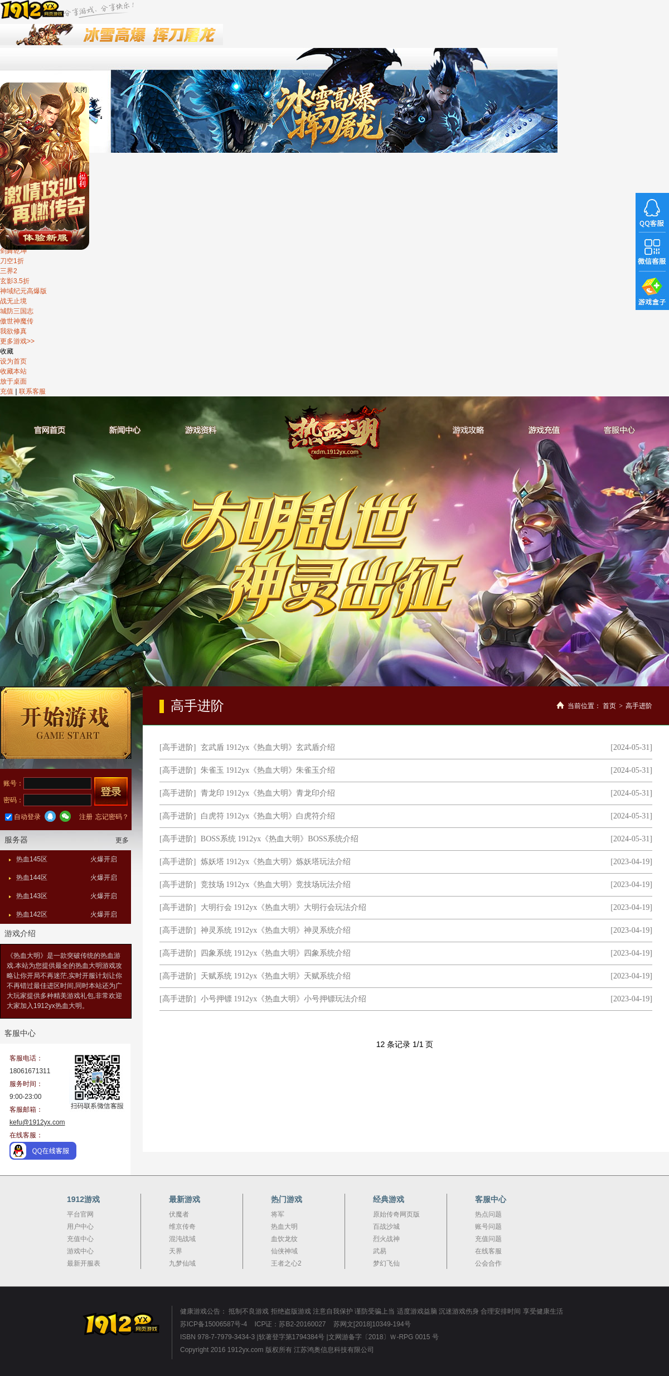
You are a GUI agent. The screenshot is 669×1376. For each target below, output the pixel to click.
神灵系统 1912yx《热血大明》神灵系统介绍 (276, 930)
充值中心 (80, 1239)
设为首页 (13, 361)
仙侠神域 (284, 1251)
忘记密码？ (112, 817)
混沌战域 (182, 1239)
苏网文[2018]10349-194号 (372, 1324)
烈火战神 (386, 1239)
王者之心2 (286, 1263)
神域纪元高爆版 (23, 291)
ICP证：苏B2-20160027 (290, 1324)
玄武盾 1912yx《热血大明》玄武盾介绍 (268, 747)
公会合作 (488, 1263)
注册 (86, 817)
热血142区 (66, 914)
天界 (175, 1251)
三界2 (8, 271)
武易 (379, 1251)
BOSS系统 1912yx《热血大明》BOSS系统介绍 (280, 839)
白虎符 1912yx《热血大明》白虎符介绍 (268, 816)
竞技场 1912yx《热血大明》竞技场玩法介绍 (276, 884)
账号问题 (488, 1226)
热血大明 (334, 433)
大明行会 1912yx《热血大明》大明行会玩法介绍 (284, 907)
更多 (122, 840)
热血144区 (66, 877)
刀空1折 (12, 261)
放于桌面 (13, 381)
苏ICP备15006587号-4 (213, 1324)
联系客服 (32, 391)
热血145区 (66, 859)
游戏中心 (80, 1251)
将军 (277, 1214)
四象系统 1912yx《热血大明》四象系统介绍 (276, 953)
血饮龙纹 (284, 1239)
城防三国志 (16, 311)
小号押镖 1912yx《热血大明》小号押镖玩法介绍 (284, 999)
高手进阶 (639, 706)
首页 (609, 706)
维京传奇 (182, 1226)
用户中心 (80, 1226)
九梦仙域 (182, 1263)
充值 (6, 391)
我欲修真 (13, 331)
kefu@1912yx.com (37, 1122)
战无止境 (13, 301)
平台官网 (80, 1214)
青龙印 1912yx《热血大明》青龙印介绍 (268, 793)
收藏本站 (13, 371)
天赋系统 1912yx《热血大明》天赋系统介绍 (276, 976)
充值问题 (488, 1239)
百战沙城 (386, 1226)
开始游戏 (66, 722)
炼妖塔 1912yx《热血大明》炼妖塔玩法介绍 (276, 861)
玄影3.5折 (15, 281)
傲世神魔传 (16, 321)
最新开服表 (83, 1263)
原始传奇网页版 (396, 1214)
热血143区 (66, 896)
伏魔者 (179, 1214)
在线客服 (488, 1251)
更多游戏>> (17, 341)
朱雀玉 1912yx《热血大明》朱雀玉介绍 (268, 770)
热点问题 (488, 1214)
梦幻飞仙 (386, 1263)
